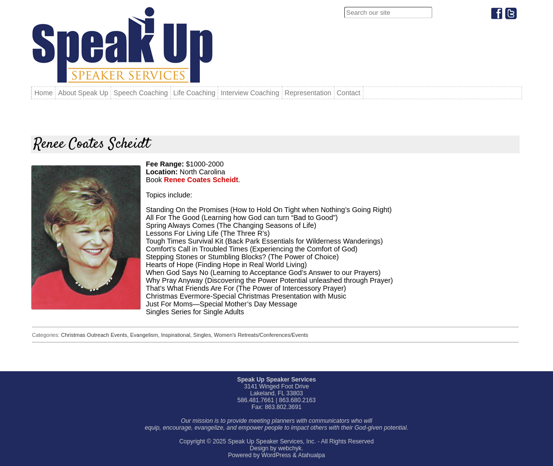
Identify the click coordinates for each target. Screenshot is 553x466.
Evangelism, (145, 335)
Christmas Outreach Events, (95, 335)
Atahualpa (311, 455)
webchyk (290, 448)
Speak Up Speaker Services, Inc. (272, 441)
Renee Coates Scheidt (201, 180)
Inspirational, (177, 335)
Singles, (203, 335)
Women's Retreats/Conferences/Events (261, 335)
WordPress (276, 455)
